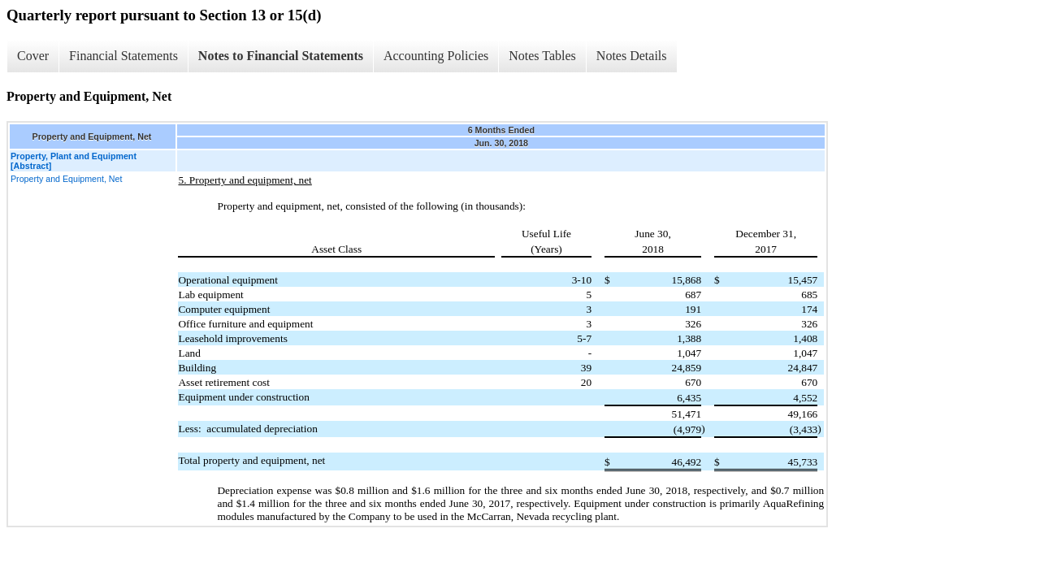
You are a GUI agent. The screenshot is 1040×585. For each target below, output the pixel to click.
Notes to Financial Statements (280, 56)
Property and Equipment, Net (66, 179)
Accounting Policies (436, 56)
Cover (33, 56)
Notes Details (631, 56)
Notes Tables (542, 56)
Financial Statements (123, 56)
